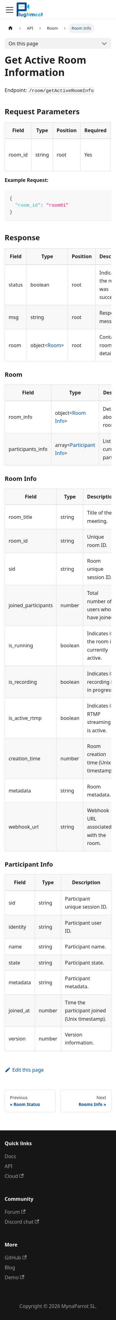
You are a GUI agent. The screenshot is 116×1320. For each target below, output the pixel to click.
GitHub (16, 1257)
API (8, 1166)
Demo (14, 1277)
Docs (10, 1156)
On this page (23, 43)
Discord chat (22, 1221)
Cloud (14, 1176)
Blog (10, 1267)
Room (54, 345)
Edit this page (24, 1069)
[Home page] (10, 28)
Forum (15, 1212)
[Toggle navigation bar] (9, 10)
